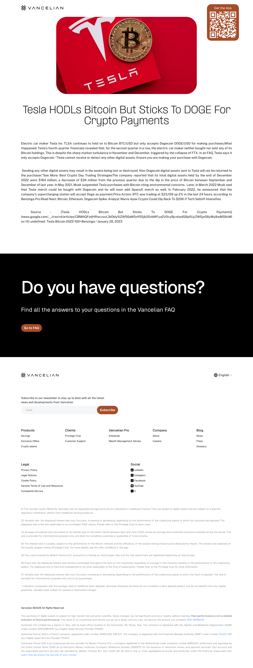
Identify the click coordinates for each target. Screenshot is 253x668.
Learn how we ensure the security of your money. (49, 654)
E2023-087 (225, 634)
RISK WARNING (195, 619)
